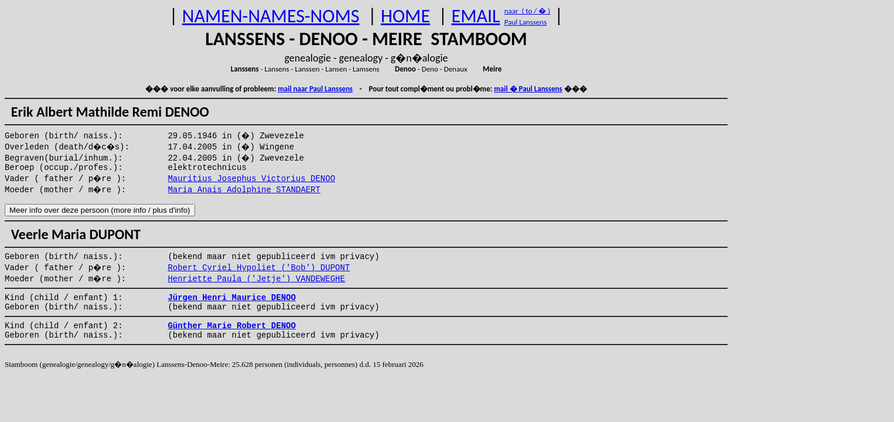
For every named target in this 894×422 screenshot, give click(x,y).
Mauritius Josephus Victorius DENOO (251, 178)
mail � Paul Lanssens (528, 88)
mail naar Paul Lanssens (315, 88)
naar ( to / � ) (527, 10)
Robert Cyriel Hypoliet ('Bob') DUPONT (259, 268)
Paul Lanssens (525, 22)
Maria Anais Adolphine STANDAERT (244, 190)
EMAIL (476, 16)
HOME (405, 16)
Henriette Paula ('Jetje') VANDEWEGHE (256, 279)
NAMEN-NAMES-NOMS (271, 16)
